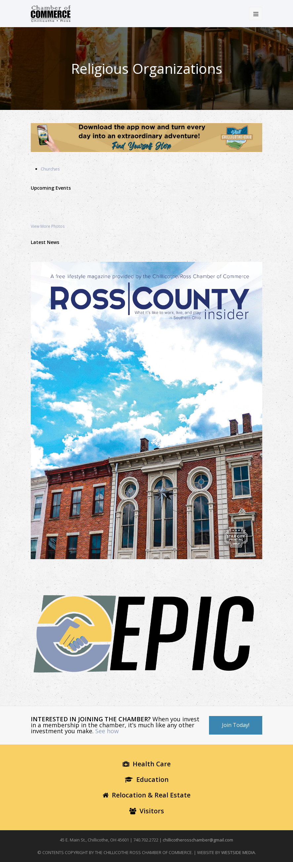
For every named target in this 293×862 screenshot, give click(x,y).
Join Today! (235, 725)
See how (107, 731)
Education (147, 779)
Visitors (146, 810)
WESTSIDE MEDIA (238, 852)
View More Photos (47, 226)
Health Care (147, 763)
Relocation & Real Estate (146, 794)
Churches (50, 169)
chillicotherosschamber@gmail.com (198, 840)
